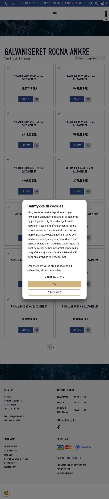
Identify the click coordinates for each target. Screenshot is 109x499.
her (59, 270)
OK (54, 284)
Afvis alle (54, 292)
